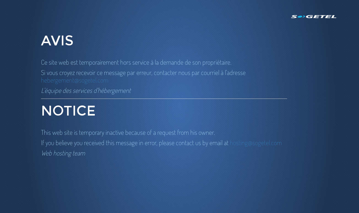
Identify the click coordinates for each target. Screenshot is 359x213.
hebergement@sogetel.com (74, 80)
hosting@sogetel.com (256, 142)
